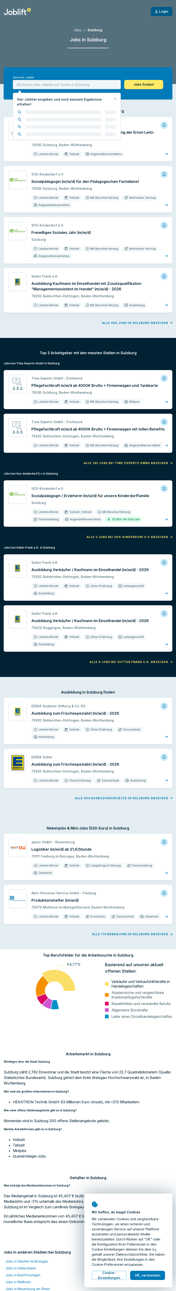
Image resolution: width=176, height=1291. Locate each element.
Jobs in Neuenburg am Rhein (28, 1289)
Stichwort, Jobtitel (23, 77)
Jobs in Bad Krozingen (23, 1275)
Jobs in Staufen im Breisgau (27, 1261)
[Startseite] (17, 11)
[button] (143, 84)
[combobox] (67, 84)
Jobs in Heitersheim (21, 1268)
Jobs (77, 30)
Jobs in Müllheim (18, 1282)
